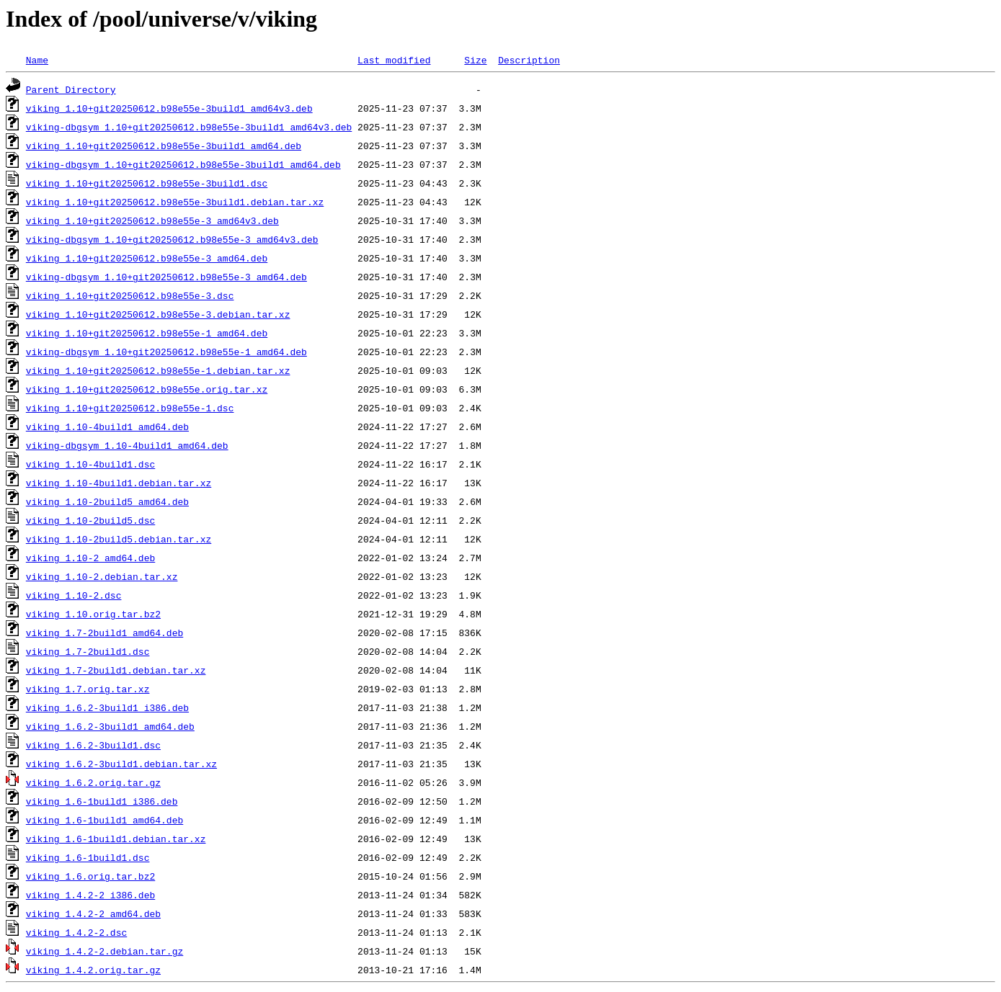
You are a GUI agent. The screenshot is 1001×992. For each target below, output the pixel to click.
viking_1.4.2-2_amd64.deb (93, 913)
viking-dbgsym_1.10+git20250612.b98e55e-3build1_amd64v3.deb (189, 126)
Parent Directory (71, 89)
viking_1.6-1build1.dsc (88, 857)
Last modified (393, 59)
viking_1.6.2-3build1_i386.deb (107, 707)
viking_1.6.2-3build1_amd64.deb (110, 726)
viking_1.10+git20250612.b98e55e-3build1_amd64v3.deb (169, 108)
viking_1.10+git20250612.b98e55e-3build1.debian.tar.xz (175, 201)
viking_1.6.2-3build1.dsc (93, 744)
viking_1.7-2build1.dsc (88, 651)
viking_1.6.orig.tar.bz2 (90, 876)
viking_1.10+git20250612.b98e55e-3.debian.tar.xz (158, 314)
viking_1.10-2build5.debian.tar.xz (118, 538)
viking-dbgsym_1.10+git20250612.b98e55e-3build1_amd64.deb (183, 164)
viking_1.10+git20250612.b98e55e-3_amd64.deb (146, 257)
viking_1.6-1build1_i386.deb (102, 801)
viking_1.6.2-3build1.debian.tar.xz (121, 763)
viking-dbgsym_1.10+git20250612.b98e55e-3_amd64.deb (166, 276)
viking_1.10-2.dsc (74, 595)
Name (37, 59)
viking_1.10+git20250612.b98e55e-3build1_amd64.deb (163, 145)
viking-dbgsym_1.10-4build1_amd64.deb (127, 445)
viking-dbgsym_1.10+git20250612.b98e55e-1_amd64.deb (166, 351)
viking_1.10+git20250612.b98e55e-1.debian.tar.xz (158, 370)
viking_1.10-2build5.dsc (90, 520)
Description (529, 59)
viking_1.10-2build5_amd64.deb (107, 501)
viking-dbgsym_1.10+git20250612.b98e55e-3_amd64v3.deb (172, 239)
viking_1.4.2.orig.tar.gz (93, 969)
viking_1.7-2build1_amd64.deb (104, 632)
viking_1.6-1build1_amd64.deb (104, 819)
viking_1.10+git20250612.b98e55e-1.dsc (130, 407)
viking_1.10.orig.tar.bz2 (93, 613)
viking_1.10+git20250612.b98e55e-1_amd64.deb (146, 332)
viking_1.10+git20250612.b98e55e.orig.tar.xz (146, 389)
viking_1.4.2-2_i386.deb (90, 894)
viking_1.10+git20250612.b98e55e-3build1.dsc (146, 182)
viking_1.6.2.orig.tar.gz (93, 782)
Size (475, 59)
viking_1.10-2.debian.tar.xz (102, 576)
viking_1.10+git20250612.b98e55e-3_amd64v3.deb (152, 220)
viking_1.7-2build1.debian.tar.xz (116, 669)
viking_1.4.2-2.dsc (76, 932)
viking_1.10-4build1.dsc (90, 463)
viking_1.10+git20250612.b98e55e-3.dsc (130, 295)
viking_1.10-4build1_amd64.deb (107, 426)
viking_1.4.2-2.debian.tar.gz (104, 950)
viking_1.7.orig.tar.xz (88, 688)
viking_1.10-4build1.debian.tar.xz (118, 482)
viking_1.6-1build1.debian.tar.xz (116, 838)
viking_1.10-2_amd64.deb (90, 557)
